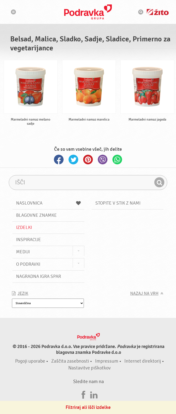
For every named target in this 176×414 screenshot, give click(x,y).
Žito (158, 12)
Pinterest (88, 159)
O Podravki (28, 264)
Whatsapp (117, 159)
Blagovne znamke (36, 215)
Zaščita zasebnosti (70, 361)
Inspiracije (28, 239)
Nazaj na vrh (144, 293)
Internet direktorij (142, 361)
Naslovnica (48, 203)
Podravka (88, 11)
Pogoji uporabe (30, 361)
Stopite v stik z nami (117, 203)
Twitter (73, 159)
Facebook (59, 159)
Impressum (106, 361)
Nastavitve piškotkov (89, 368)
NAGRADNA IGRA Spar (38, 276)
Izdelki (24, 227)
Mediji (23, 251)
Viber (103, 159)
